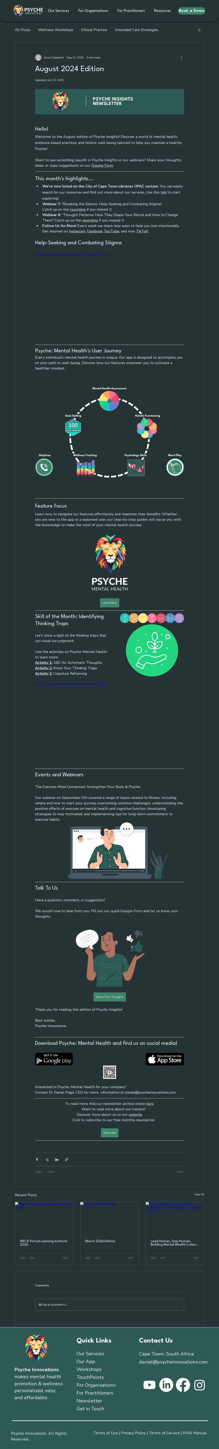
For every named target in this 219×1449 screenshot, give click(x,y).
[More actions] (181, 57)
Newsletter (89, 1401)
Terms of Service (164, 1433)
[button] (199, 29)
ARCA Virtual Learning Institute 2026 (43, 1243)
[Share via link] (67, 1159)
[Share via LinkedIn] (57, 1159)
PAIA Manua (194, 1433)
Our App (86, 1361)
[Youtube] (149, 1385)
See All (199, 1194)
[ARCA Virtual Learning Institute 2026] (44, 1218)
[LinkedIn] (166, 1385)
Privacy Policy (133, 1433)
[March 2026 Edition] (109, 1218)
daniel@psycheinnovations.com (173, 1362)
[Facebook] (183, 1385)
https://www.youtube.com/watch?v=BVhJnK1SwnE (71, 684)
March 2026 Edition (100, 1241)
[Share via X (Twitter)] (47, 1159)
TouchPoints (90, 1377)
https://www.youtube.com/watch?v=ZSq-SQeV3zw (71, 254)
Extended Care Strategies (136, 30)
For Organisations (96, 1385)
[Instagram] (200, 1385)
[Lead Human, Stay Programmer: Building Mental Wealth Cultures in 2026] (175, 1218)
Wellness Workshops (55, 30)
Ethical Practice (94, 30)
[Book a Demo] (191, 11)
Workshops (89, 1369)
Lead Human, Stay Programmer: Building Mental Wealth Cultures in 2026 (175, 1243)
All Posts (22, 30)
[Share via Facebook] (37, 1159)
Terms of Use (105, 1433)
